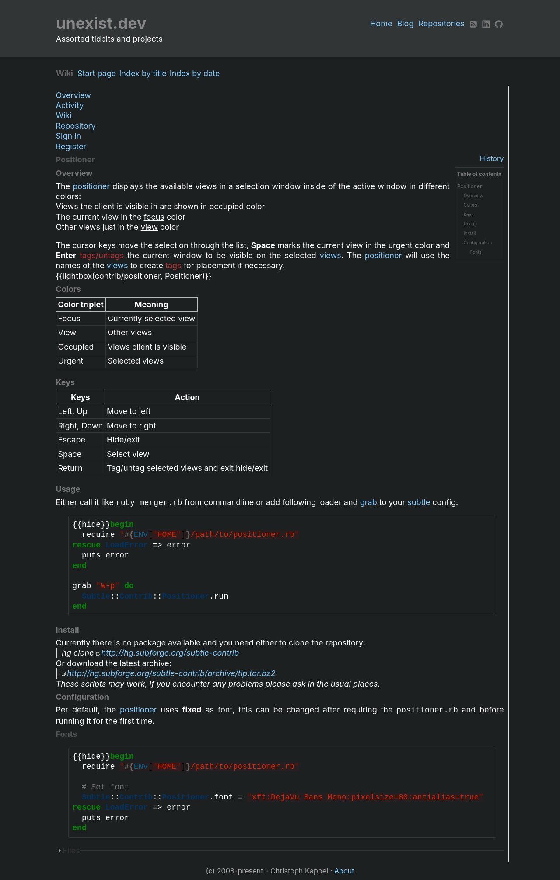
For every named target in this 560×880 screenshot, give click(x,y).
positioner (91, 186)
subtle (418, 502)
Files (71, 850)
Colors (470, 204)
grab (368, 502)
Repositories (442, 23)
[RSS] (473, 23)
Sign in (68, 135)
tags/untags (102, 255)
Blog (405, 23)
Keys (469, 214)
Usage (470, 223)
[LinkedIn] (486, 23)
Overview (73, 95)
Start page (99, 73)
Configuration (478, 242)
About (344, 870)
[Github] (499, 23)
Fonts (476, 252)
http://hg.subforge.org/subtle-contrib (170, 652)
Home (381, 23)
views (330, 255)
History (492, 158)
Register (71, 146)
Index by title (144, 73)
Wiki (64, 115)
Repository (76, 125)
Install (470, 233)
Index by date (197, 73)
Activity (70, 105)
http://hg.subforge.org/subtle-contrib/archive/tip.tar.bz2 (171, 673)
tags (173, 265)
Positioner (469, 186)
